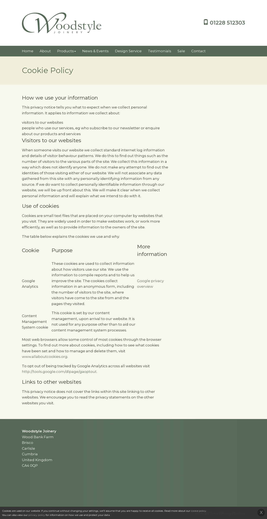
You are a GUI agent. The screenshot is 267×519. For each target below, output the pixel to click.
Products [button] (66, 51)
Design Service (128, 51)
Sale (181, 51)
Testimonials (159, 51)
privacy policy (36, 515)
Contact (198, 51)
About (45, 51)
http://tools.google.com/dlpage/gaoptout (59, 372)
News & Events (95, 51)
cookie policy (198, 510)
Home (27, 51)
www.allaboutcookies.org (44, 357)
